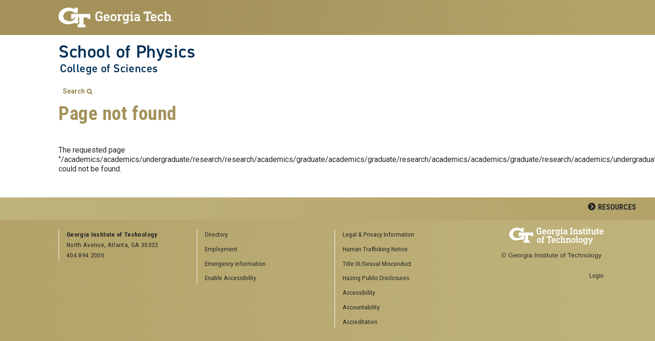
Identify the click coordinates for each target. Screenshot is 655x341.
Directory (216, 234)
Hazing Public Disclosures (376, 277)
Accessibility (359, 292)
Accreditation (360, 321)
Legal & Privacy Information (378, 234)
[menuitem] (401, 235)
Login (596, 275)
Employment (221, 249)
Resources (617, 207)
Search (74, 91)
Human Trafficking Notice (375, 249)
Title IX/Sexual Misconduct (377, 263)
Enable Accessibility (230, 277)
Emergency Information (235, 263)
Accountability (361, 307)
